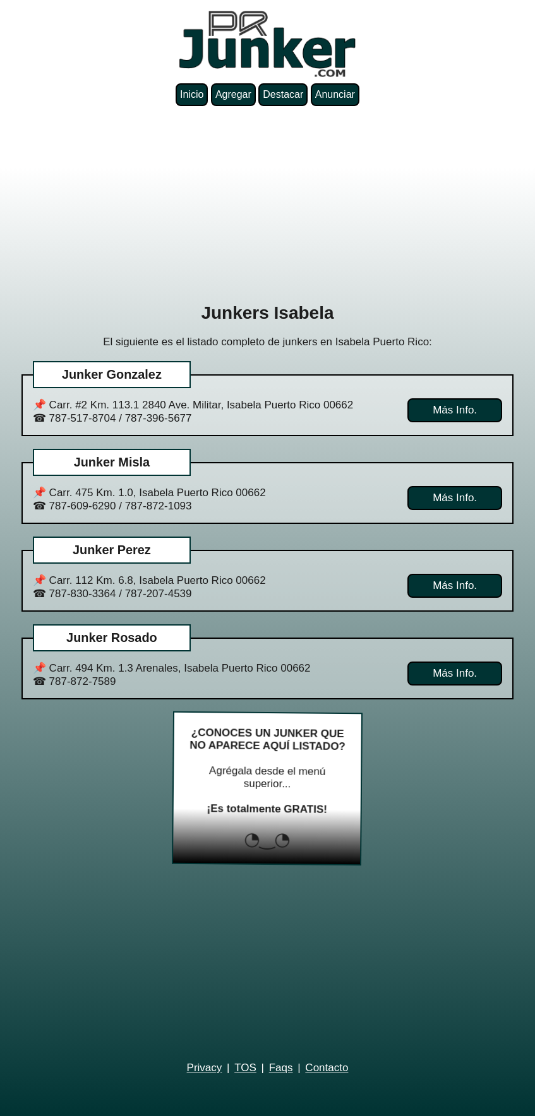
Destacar (283, 94)
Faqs (281, 1068)
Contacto (326, 1068)
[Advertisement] (267, 204)
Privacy (204, 1068)
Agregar (233, 94)
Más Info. (455, 410)
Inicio (191, 94)
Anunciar (335, 94)
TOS (245, 1068)
